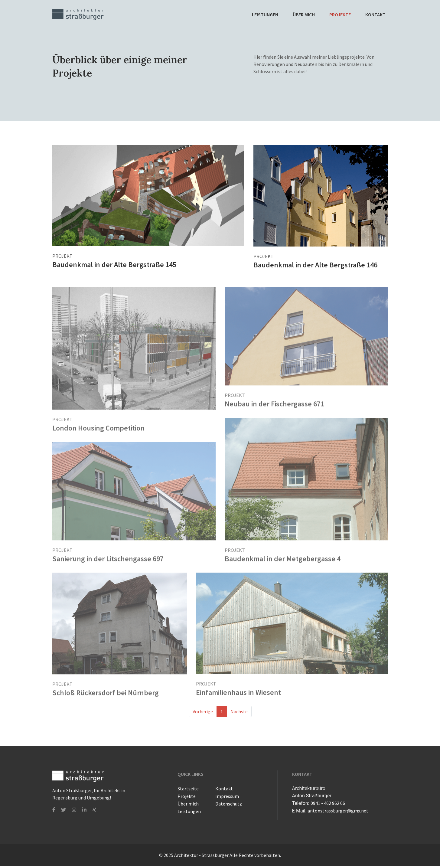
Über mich (304, 14)
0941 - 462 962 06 (328, 803)
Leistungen (265, 14)
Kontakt (375, 14)
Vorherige (203, 711)
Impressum (227, 796)
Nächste (239, 711)
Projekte (340, 14)
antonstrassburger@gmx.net (338, 811)
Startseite (188, 789)
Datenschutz (228, 804)
